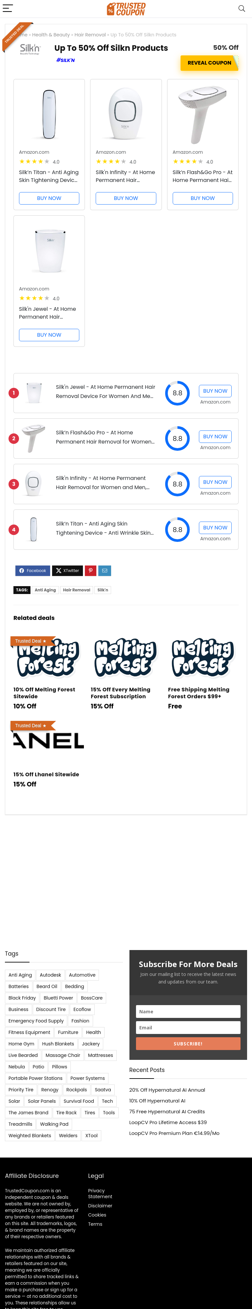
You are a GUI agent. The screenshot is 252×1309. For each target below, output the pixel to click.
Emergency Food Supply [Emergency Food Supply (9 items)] (36, 1021)
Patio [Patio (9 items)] (38, 1066)
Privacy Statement (100, 1193)
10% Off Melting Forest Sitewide (44, 693)
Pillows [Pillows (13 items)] (59, 1066)
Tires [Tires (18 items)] (90, 1112)
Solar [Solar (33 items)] (14, 1101)
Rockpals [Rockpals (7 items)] (77, 1089)
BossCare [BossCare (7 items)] (92, 998)
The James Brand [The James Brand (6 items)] (28, 1112)
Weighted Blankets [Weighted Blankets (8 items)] (30, 1135)
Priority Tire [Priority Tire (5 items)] (21, 1089)
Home (20, 34)
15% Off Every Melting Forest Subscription (120, 693)
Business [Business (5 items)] (19, 1009)
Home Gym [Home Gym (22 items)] (21, 1044)
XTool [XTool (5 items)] (91, 1135)
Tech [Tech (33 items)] (107, 1101)
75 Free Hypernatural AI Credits (167, 1111)
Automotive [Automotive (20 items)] (82, 975)
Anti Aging (45, 590)
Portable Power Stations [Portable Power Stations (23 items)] (36, 1078)
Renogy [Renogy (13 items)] (49, 1089)
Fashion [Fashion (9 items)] (80, 1021)
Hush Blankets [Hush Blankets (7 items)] (58, 1044)
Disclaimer (100, 1205)
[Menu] (8, 8)
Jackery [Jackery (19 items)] (91, 1044)
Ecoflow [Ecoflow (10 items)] (82, 1009)
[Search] (242, 8)
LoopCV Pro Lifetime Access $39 (168, 1122)
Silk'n (68, 60)
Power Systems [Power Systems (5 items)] (87, 1078)
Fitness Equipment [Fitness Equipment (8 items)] (29, 1032)
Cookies (97, 1215)
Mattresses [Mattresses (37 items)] (100, 1055)
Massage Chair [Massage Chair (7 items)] (63, 1055)
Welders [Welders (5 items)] (68, 1135)
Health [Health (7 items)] (93, 1032)
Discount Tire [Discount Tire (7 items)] (51, 1009)
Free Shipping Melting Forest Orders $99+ (199, 693)
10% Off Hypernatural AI (157, 1100)
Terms (95, 1224)
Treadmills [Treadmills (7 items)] (20, 1124)
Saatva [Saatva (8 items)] (103, 1089)
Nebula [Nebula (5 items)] (17, 1066)
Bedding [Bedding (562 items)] (74, 986)
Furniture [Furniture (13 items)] (68, 1032)
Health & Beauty (51, 34)
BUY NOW (49, 198)
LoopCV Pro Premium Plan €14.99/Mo (174, 1133)
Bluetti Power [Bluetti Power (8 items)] (58, 998)
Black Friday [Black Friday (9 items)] (22, 998)
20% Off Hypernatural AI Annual (167, 1089)
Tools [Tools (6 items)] (109, 1112)
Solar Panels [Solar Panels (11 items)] (42, 1101)
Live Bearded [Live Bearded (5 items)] (23, 1055)
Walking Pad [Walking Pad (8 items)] (54, 1124)
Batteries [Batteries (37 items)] (19, 986)
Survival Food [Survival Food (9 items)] (79, 1101)
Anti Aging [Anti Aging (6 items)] (20, 975)
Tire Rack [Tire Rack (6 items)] (66, 1112)
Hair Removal (90, 34)
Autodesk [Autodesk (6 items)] (50, 975)
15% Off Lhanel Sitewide (46, 774)
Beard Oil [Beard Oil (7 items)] (47, 986)
